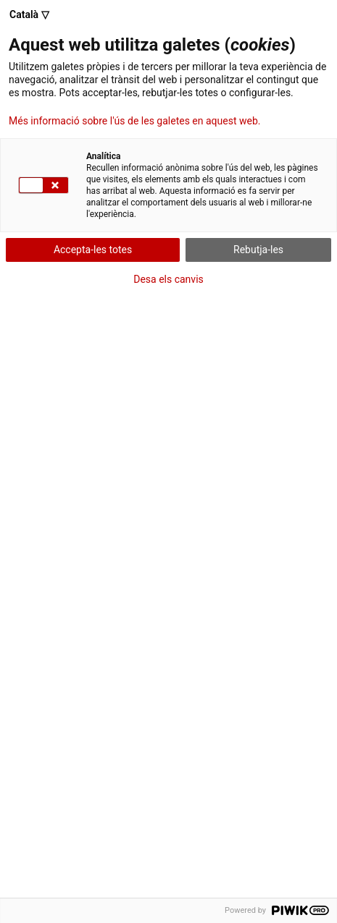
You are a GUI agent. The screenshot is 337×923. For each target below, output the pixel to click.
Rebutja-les (258, 249)
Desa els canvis (168, 279)
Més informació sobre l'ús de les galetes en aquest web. (134, 121)
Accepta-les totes (93, 249)
